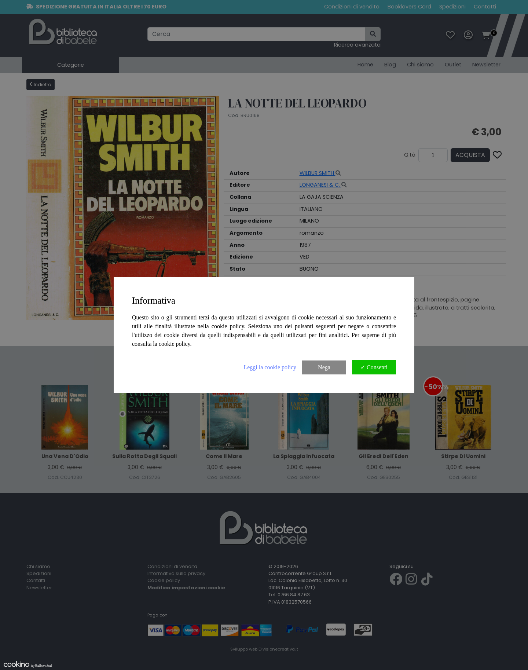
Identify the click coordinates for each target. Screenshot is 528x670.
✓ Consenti (374, 367)
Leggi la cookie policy (269, 367)
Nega (324, 367)
